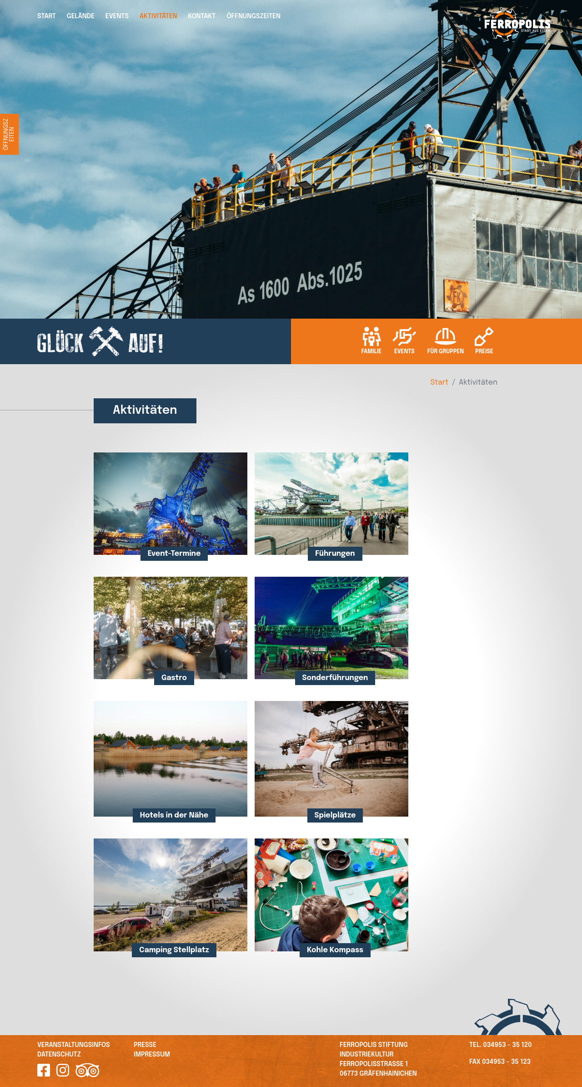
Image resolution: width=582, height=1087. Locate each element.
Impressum (152, 1054)
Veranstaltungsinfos (73, 1045)
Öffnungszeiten (253, 16)
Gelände (81, 16)
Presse (145, 1045)
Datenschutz (59, 1054)
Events (117, 16)
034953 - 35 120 (507, 1045)
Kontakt (202, 16)
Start (46, 16)
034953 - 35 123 (506, 1062)
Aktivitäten (158, 16)
